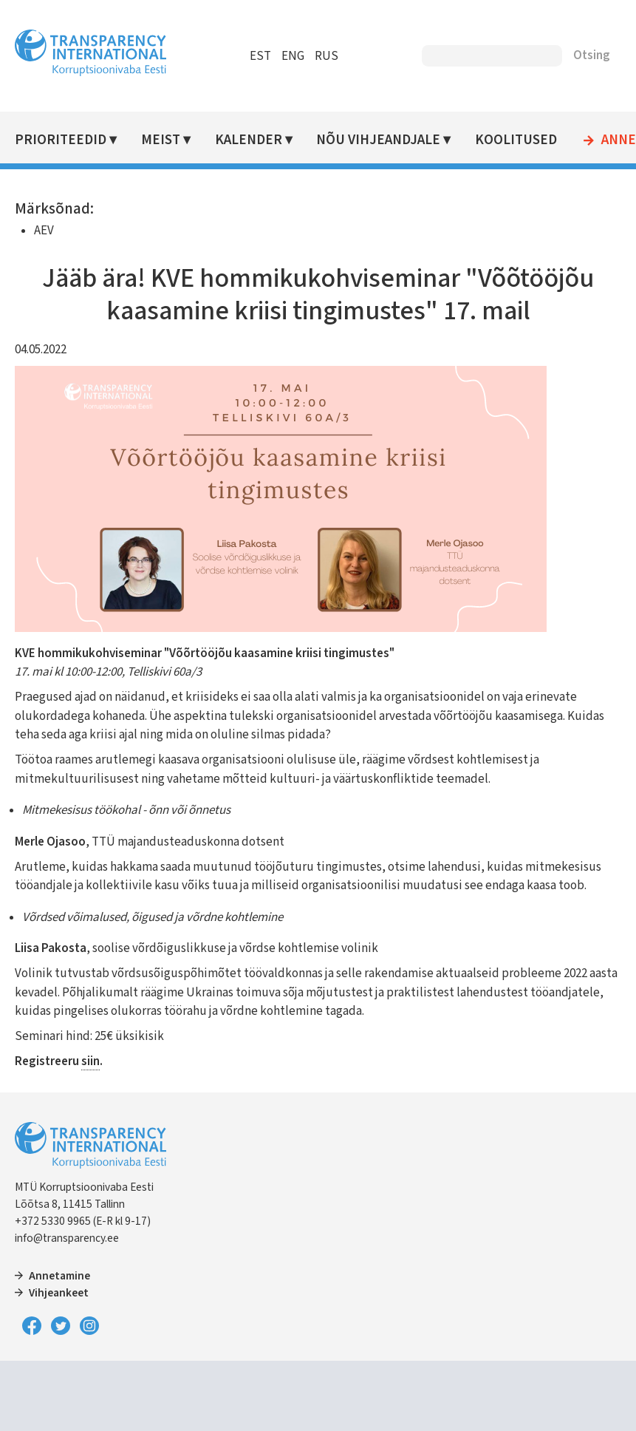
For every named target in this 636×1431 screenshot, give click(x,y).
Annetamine (59, 1275)
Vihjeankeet (59, 1292)
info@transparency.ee (67, 1238)
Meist (160, 140)
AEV (44, 230)
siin (90, 1061)
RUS (326, 56)
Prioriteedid (60, 140)
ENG (292, 56)
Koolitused (516, 140)
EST (260, 56)
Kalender (248, 140)
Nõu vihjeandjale (378, 140)
